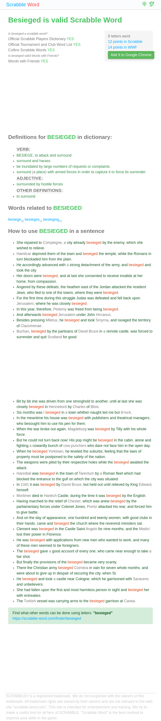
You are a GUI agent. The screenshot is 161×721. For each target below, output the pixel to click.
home (21, 281)
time (39, 298)
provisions (48, 562)
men (93, 540)
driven (51, 401)
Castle (63, 496)
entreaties (32, 595)
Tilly (119, 429)
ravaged (124, 320)
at (68, 276)
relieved (118, 484)
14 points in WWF (122, 47)
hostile (46, 184)
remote (112, 331)
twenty (102, 518)
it (109, 172)
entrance (43, 479)
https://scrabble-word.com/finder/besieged (47, 618)
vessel (42, 601)
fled (38, 293)
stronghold (81, 401)
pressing (38, 320)
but (117, 412)
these (40, 287)
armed (60, 172)
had (137, 473)
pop (79, 440)
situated (111, 479)
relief (59, 501)
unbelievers (33, 584)
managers (141, 418)
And (20, 315)
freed (79, 309)
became (90, 562)
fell (119, 298)
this (58, 298)
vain (96, 568)
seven (111, 568)
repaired (31, 242)
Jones (80, 506)
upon (136, 298)
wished (22, 248)
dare (99, 446)
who (30, 293)
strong (75, 265)
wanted (112, 540)
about (30, 573)
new (85, 540)
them (51, 254)
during (49, 298)
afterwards (32, 315)
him (45, 259)
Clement (23, 529)
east (84, 287)
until (113, 401)
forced (143, 331)
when (107, 573)
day (146, 446)
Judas (81, 298)
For (19, 298)
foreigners (70, 545)
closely (65, 303)
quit (43, 337)
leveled (76, 451)
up (50, 573)
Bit (19, 401)
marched (36, 501)
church (81, 523)
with (51, 172)
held (93, 484)
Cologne (83, 579)
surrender (137, 172)
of (70, 166)
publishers (100, 418)
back (127, 298)
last (74, 276)
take (144, 551)
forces (72, 172)
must (35, 457)
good (72, 337)
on (71, 479)
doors (28, 276)
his (46, 418)
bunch (53, 446)
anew (105, 501)
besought (31, 423)
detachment (90, 265)
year (30, 309)
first (32, 298)
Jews (21, 293)
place (40, 172)
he (49, 303)
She (20, 242)
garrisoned (115, 579)
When (21, 429)
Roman (109, 473)
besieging (52, 219)
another (101, 401)
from (52, 259)
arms (74, 601)
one (49, 293)
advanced (50, 265)
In (18, 309)
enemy (119, 242)
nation (100, 457)
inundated (30, 166)
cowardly (39, 446)
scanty (111, 562)
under (81, 315)
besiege (16, 219)
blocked (23, 479)
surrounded (26, 184)
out (53, 429)
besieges (33, 219)
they (89, 293)
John (91, 315)
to (36, 155)
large (48, 166)
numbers (60, 166)
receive (113, 276)
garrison (112, 601)
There (21, 568)
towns (68, 293)
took (20, 270)
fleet (119, 473)
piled (53, 462)
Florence (54, 534)
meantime (35, 418)
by (41, 166)
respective (79, 462)
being (97, 309)
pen (67, 423)
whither (83, 412)
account (67, 551)
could (32, 440)
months (29, 412)
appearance (56, 518)
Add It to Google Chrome (131, 55)
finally (27, 562)
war (36, 429)
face (113, 446)
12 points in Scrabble (125, 42)
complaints (101, 166)
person (101, 590)
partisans (65, 331)
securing (81, 573)
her (140, 276)
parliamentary (28, 506)
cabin (128, 440)
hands (30, 523)
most (75, 590)
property (23, 457)
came (41, 523)
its (127, 172)
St (114, 573)
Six (19, 412)
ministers (128, 523)
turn (20, 259)
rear (122, 506)
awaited (136, 462)
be (19, 166)
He (19, 265)
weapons (31, 462)
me (110, 412)
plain (67, 259)
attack (44, 155)
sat (139, 523)
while (122, 254)
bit (29, 401)
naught (95, 412)
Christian (40, 568)
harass (45, 161)
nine (107, 529)
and (53, 155)
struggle (68, 298)
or (89, 166)
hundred (82, 518)
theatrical (124, 418)
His (71, 440)
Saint (81, 529)
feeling (110, 451)
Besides (23, 320)
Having (22, 501)
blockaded (32, 259)
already (79, 242)
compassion (46, 281)
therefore (43, 309)
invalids (126, 276)
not (40, 440)
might (87, 440)
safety (79, 457)
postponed (53, 457)
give (24, 512)
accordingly (31, 265)
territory (144, 320)
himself (22, 490)
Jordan (105, 287)
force (120, 172)
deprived (39, 254)
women (115, 518)
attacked (119, 287)
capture (101, 172)
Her (19, 276)
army (115, 265)
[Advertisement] (80, 99)
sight (116, 590)
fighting (23, 446)
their (66, 462)
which (131, 242)
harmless (87, 590)
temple (110, 254)
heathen (73, 287)
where (80, 293)
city (69, 242)
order (86, 172)
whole (141, 429)
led (105, 412)
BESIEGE (25, 155)
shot (26, 557)
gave (44, 551)
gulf (65, 479)
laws (133, 451)
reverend (113, 523)
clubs (143, 518)
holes (92, 462)
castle (124, 331)
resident (139, 287)
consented (93, 276)
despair (63, 573)
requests (80, 166)
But (19, 440)
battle (33, 512)
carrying (62, 601)
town (71, 254)
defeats (53, 287)
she (140, 242)
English (139, 496)
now (63, 440)
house (55, 418)
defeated (102, 298)
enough (130, 551)
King (134, 484)
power (36, 534)
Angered (24, 287)
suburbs (96, 451)
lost (19, 534)
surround (64, 155)
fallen (35, 590)
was (90, 298)
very (101, 562)
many (144, 540)
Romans (141, 254)
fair (19, 557)
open (139, 446)
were (38, 276)
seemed (45, 545)
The (20, 462)
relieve (38, 248)
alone (139, 440)
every (83, 551)
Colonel (67, 506)
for (65, 337)
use (54, 423)
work (127, 540)
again (61, 429)
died (35, 496)
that (119, 451)
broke (44, 429)
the (109, 242)
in (79, 172)
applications (63, 540)
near (119, 551)
